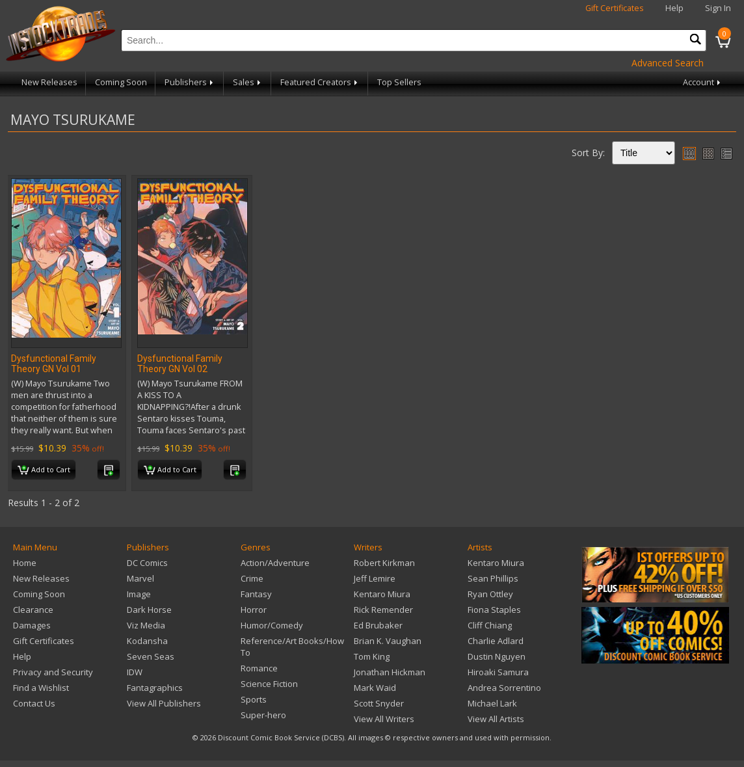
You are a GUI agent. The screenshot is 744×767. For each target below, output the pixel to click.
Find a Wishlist (41, 687)
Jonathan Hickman (389, 672)
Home (24, 563)
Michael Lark (492, 703)
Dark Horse (149, 609)
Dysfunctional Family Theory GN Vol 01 (53, 363)
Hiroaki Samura (498, 672)
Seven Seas (150, 656)
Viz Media (146, 625)
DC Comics (147, 563)
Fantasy (256, 594)
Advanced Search (667, 63)
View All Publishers (164, 703)
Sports (254, 699)
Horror (254, 609)
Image (139, 594)
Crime (252, 578)
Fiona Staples (494, 609)
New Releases (49, 82)
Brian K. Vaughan (387, 641)
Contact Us (34, 703)
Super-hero (263, 715)
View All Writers (384, 719)
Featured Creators (320, 82)
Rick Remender (383, 609)
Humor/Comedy (272, 625)
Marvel (140, 578)
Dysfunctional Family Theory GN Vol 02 (179, 363)
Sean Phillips (493, 578)
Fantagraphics (155, 687)
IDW (134, 672)
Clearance (33, 609)
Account (703, 82)
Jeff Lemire (374, 578)
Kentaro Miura (382, 594)
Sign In (718, 8)
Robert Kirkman (384, 563)
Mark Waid (375, 687)
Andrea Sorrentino (504, 687)
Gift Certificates (614, 8)
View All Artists (496, 719)
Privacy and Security (53, 672)
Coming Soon (121, 82)
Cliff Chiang (490, 625)
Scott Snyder (379, 703)
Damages (32, 625)
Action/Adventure (275, 563)
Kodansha (147, 641)
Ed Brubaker (378, 625)
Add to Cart (44, 470)
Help (674, 8)
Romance (259, 668)
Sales (248, 82)
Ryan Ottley (490, 594)
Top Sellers (399, 82)
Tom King (372, 656)
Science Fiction (269, 684)
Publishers (190, 82)
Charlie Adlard (496, 641)
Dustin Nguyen (496, 656)
